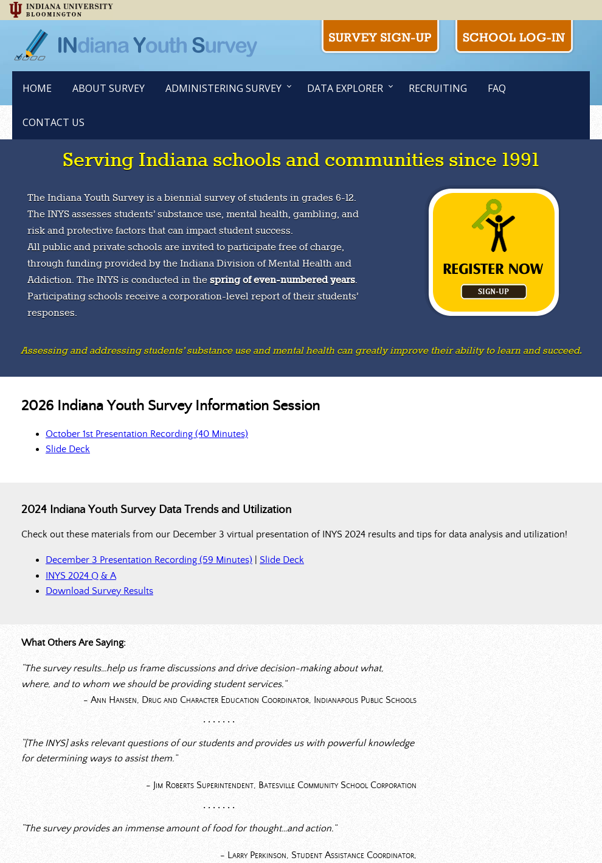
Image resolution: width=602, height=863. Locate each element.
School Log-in (514, 37)
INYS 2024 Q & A (81, 575)
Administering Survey (223, 88)
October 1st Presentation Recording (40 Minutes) (147, 433)
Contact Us (53, 122)
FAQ (497, 88)
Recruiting (438, 88)
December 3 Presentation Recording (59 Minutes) (149, 559)
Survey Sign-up (380, 37)
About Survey (108, 88)
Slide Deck (68, 449)
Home (37, 88)
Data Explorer (345, 88)
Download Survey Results (99, 590)
